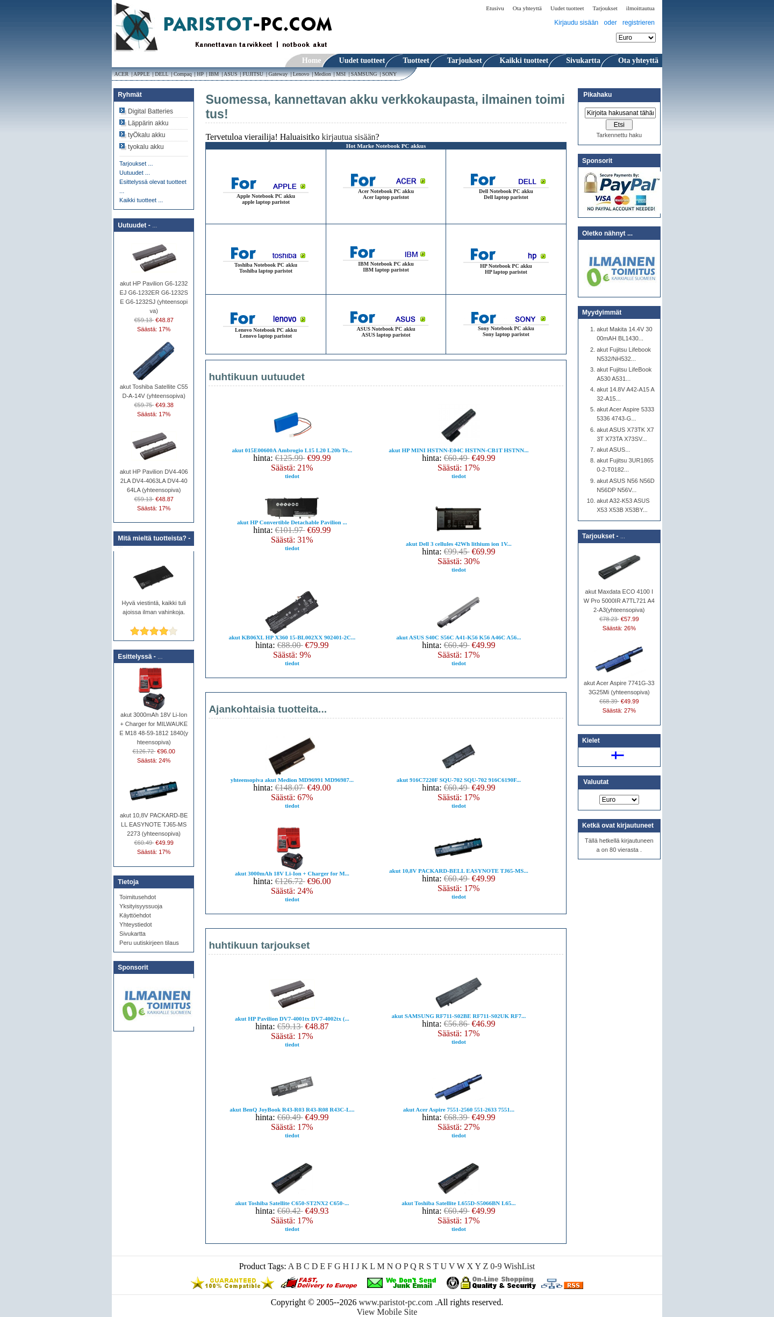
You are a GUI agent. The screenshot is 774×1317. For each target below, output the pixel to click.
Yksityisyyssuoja (140, 906)
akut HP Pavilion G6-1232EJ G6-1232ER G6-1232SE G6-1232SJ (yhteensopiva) (154, 294)
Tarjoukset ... (136, 163)
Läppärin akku (148, 123)
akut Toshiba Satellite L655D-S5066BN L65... (458, 1203)
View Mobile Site (387, 1311)
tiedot (292, 476)
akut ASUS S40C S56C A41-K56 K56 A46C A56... (458, 637)
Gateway (278, 74)
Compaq (182, 74)
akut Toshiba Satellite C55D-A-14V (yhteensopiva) (154, 388)
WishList (519, 1266)
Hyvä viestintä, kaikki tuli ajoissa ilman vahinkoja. (154, 604)
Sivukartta (132, 933)
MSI (341, 74)
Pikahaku (597, 94)
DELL (162, 74)
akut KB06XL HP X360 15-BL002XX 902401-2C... (291, 637)
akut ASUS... (613, 449)
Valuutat (595, 782)
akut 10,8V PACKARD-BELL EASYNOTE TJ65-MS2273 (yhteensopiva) (154, 821)
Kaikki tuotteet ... (141, 200)
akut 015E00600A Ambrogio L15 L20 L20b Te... (292, 450)
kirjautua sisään (349, 136)
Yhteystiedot (135, 924)
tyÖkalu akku (146, 135)
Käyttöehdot (135, 915)
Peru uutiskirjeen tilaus (149, 942)
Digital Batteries (150, 111)
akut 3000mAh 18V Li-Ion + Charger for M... (292, 873)
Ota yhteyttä (527, 8)
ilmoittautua (640, 8)
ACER (121, 74)
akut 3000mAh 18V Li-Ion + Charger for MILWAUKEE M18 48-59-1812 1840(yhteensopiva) (153, 725)
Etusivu (495, 8)
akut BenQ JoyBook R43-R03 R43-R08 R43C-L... (292, 1109)
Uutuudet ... (134, 172)
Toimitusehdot (137, 897)
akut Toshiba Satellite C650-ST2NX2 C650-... (292, 1203)
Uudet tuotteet (567, 8)
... (154, 225)
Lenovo (301, 74)
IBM (213, 74)
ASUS (231, 74)
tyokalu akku (146, 147)
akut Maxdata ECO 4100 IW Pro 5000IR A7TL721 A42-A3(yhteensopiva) (619, 597)
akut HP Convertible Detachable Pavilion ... (292, 522)
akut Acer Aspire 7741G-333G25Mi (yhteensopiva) (619, 684)
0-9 (495, 1266)
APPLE (141, 74)
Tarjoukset (605, 8)
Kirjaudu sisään (576, 22)
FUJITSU (253, 74)
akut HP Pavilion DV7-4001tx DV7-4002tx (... (292, 1018)
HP (200, 74)
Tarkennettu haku (619, 135)
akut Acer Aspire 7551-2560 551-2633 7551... (458, 1109)
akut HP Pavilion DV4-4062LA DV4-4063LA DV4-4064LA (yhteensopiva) (154, 477)
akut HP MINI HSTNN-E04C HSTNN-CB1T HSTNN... (458, 450)
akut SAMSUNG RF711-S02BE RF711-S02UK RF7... (459, 1016)
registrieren (638, 22)
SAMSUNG (363, 74)
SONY (390, 74)
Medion (322, 74)
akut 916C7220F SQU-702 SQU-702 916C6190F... (459, 780)
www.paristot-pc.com (397, 1302)
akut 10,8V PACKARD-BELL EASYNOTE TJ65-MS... (458, 870)
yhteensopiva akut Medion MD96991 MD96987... (292, 780)
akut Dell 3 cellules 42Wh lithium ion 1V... (459, 543)
